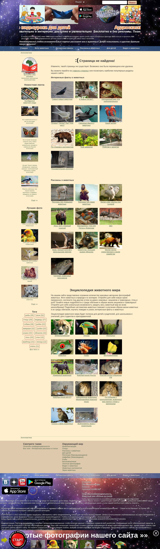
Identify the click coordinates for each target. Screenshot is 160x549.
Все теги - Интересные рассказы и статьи (40, 448)
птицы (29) (27, 320)
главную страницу (80, 71)
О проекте (86, 482)
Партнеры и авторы (91, 484)
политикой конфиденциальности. (49, 530)
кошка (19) (27, 333)
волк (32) (40, 315)
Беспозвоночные (111, 355)
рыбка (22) (41, 329)
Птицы (86, 336)
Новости (86, 487)
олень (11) (34, 346)
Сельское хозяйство (91, 489)
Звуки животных (69, 470)
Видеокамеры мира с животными (86, 425)
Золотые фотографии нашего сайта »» (80, 535)
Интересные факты (64, 48)
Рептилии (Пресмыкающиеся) (74, 455)
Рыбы (86, 355)
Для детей (111, 48)
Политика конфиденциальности (36, 446)
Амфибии (62, 355)
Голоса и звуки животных (62, 424)
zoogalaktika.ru (29, 523)
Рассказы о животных (90, 48)
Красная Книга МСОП (62, 397)
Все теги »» (34, 349)
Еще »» (35, 200)
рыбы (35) (29, 315)
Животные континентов (72, 468)
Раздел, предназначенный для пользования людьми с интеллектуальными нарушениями (110, 499)
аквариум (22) (28, 329)
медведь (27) (40, 320)
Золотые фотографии (71, 464)
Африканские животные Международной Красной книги (86, 399)
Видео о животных (131, 48)
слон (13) (40, 337)
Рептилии (110, 336)
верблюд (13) (28, 342)
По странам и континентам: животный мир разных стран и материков (111, 400)
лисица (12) (41, 342)
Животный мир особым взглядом (97, 496)
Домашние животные (62, 375)
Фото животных (42, 48)
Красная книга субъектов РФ (111, 376)
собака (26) (28, 324)
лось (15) (29, 337)
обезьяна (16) (40, 333)
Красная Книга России (86, 375)
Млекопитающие (62, 336)
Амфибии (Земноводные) (73, 457)
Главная (24, 48)
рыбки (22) (40, 324)
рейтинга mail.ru (75, 508)
